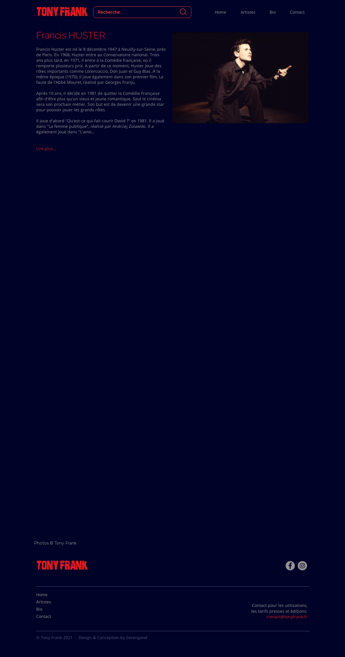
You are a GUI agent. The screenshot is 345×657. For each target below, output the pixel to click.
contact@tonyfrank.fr (286, 616)
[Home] (50, 595)
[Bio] (50, 609)
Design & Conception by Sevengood (113, 637)
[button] (56, 149)
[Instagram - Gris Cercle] (302, 565)
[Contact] (50, 616)
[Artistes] (50, 602)
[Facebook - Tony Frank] (290, 565)
